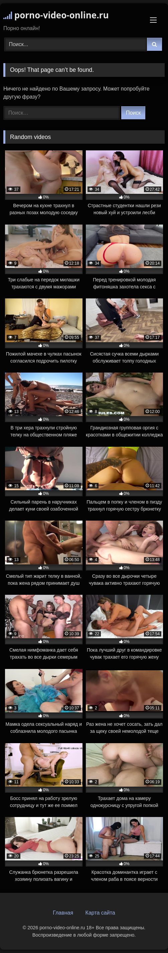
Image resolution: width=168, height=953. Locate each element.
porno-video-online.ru (56, 15)
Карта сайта (100, 913)
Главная (63, 913)
